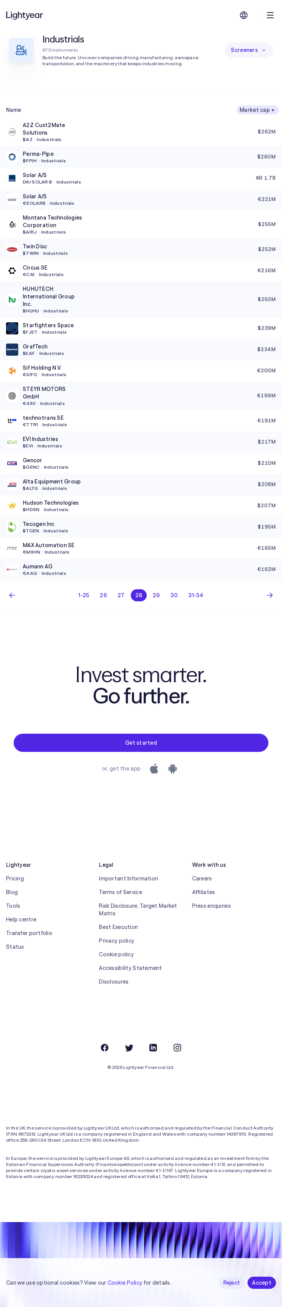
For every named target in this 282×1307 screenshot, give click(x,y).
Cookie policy (116, 954)
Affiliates (203, 892)
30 (174, 595)
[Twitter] (128, 1047)
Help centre (21, 919)
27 (121, 595)
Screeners (249, 50)
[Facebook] (104, 1047)
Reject (231, 1282)
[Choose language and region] (243, 15)
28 (139, 595)
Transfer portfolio (29, 933)
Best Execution (118, 927)
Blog (12, 892)
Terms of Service (120, 892)
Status (15, 946)
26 (103, 595)
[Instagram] (177, 1047)
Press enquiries (211, 905)
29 (156, 595)
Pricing (15, 878)
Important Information (128, 878)
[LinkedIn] (153, 1047)
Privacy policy (116, 940)
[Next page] (270, 595)
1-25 (83, 595)
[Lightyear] (25, 15)
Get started (141, 742)
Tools (13, 905)
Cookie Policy (125, 1282)
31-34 (195, 595)
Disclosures (113, 981)
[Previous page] (12, 595)
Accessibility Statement (130, 968)
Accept (261, 1282)
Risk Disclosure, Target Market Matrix (138, 909)
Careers (202, 878)
